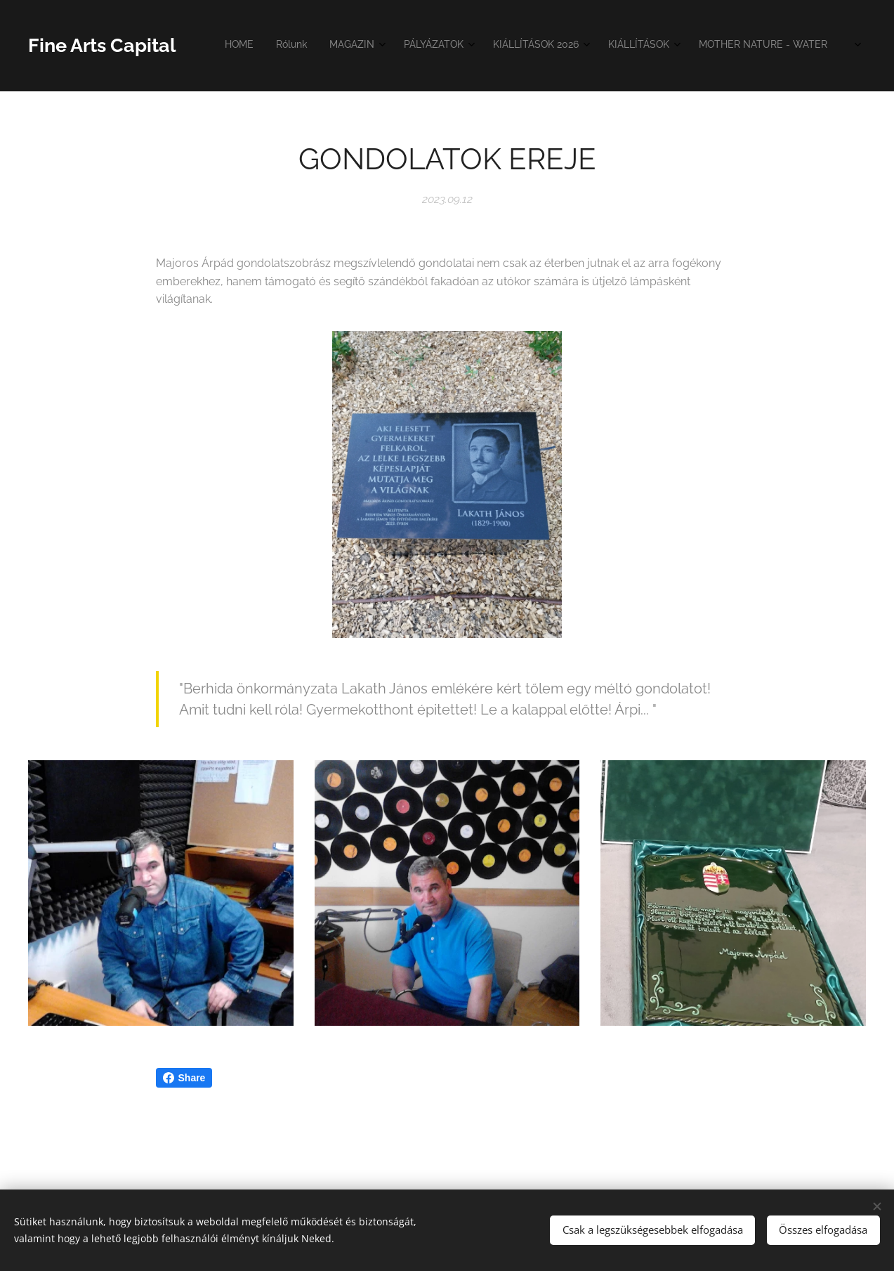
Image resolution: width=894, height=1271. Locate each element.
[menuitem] (482, 45)
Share (184, 1077)
